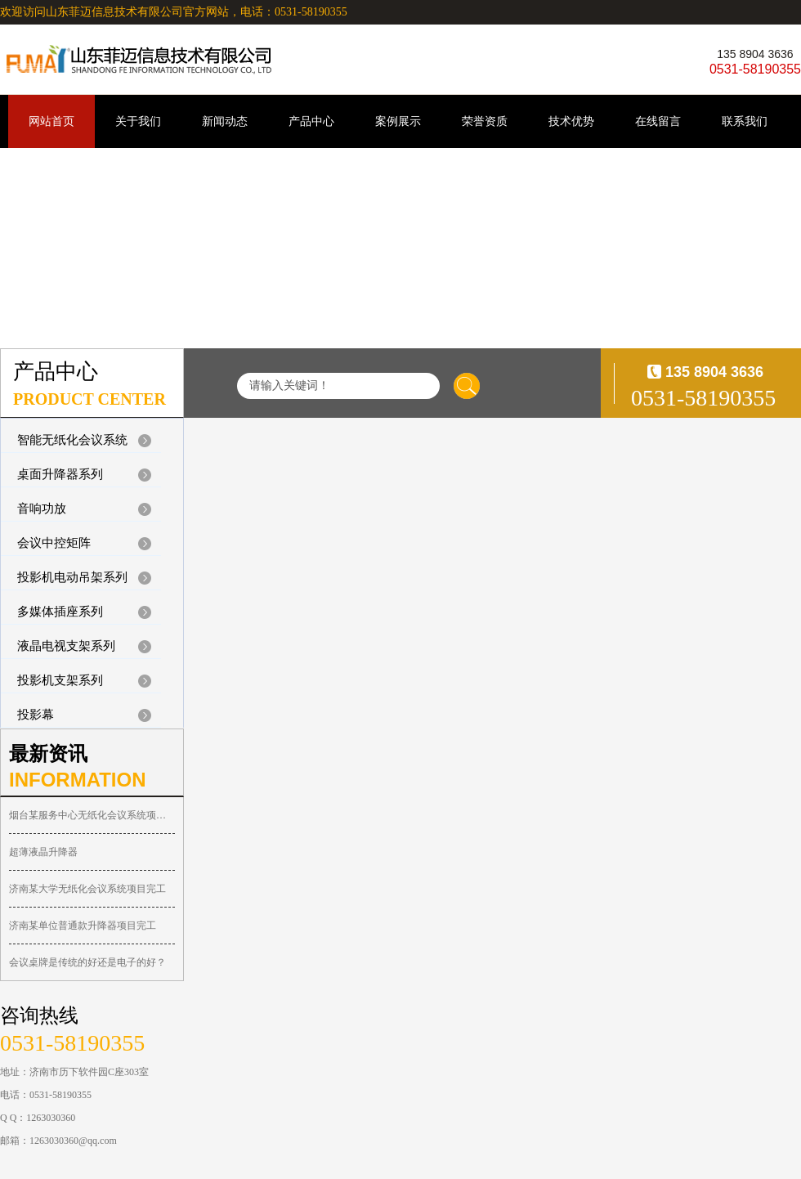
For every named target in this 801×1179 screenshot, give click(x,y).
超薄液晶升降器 (43, 852)
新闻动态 (225, 121)
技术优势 (571, 121)
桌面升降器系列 (60, 474)
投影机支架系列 (60, 680)
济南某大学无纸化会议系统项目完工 (87, 888)
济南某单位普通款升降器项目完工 (82, 925)
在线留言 (658, 121)
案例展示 (398, 121)
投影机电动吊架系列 (72, 577)
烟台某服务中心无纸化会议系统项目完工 (92, 815)
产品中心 (311, 121)
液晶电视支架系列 (66, 645)
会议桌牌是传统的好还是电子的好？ (87, 962)
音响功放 (41, 508)
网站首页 (51, 121)
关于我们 (138, 121)
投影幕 (35, 714)
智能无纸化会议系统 (72, 439)
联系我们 (744, 121)
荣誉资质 (485, 121)
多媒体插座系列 (60, 611)
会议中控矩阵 (54, 542)
